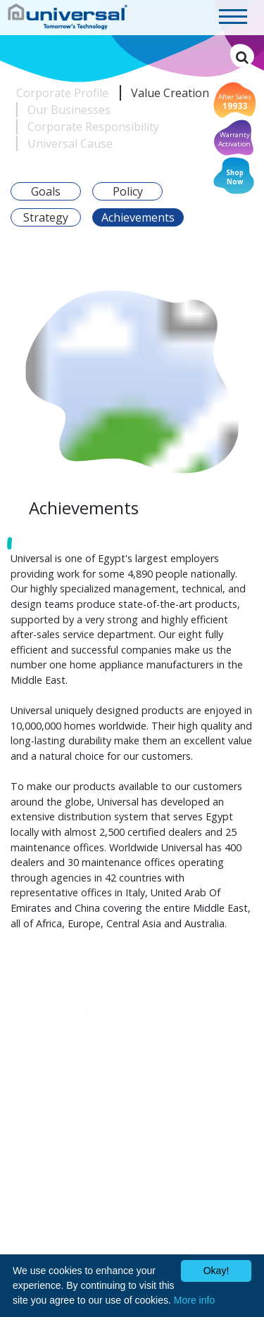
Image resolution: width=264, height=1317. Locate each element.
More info (194, 1300)
